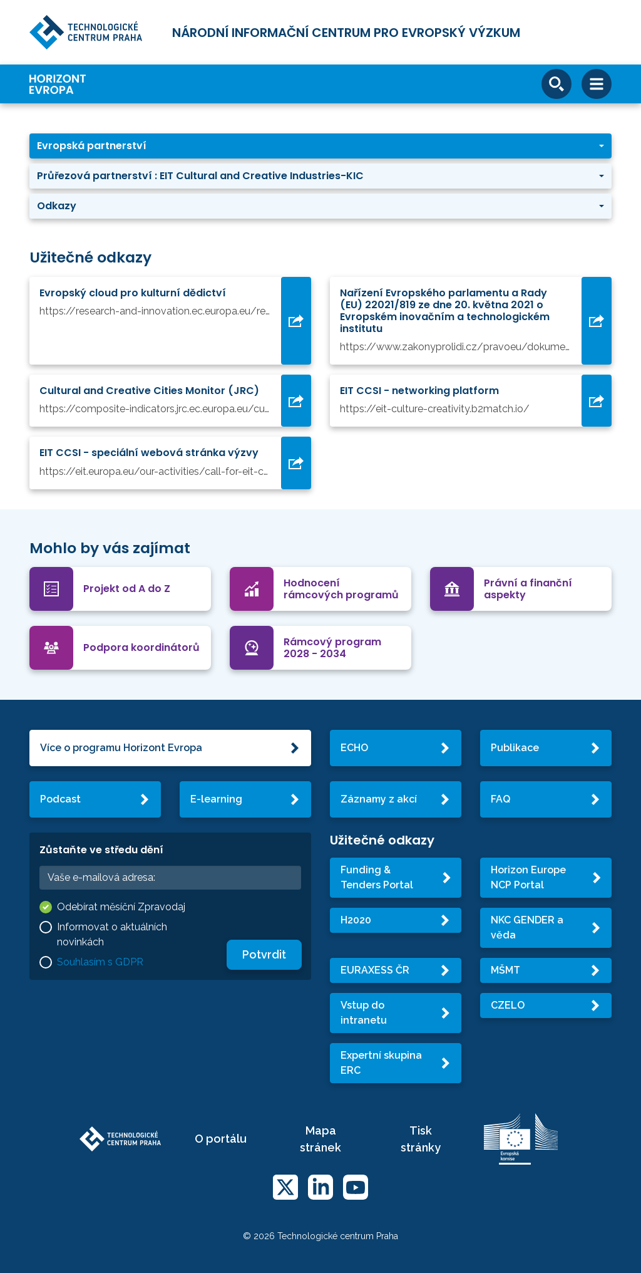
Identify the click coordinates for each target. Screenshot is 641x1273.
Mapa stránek (320, 1139)
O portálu (221, 1138)
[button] (320, 145)
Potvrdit (264, 954)
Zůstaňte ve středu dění (101, 850)
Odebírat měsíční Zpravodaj (121, 907)
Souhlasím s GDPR (100, 962)
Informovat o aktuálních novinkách (112, 934)
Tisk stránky (421, 1139)
